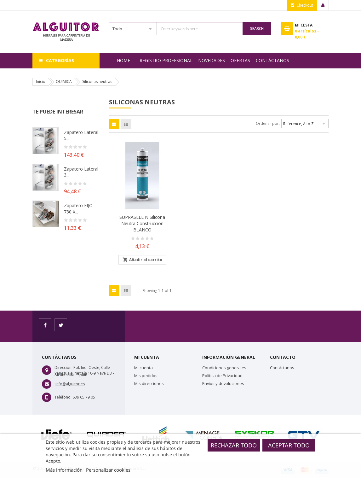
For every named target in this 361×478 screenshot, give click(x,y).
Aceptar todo (289, 445)
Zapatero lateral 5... (81, 135)
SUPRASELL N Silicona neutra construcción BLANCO (142, 223)
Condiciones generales (224, 367)
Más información (64, 470)
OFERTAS (240, 60)
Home (123, 60)
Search (257, 28)
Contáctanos (272, 60)
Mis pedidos (146, 375)
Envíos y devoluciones (223, 383)
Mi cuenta (143, 367)
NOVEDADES (211, 60)
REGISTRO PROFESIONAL (166, 60)
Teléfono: (63, 397)
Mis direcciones (149, 383)
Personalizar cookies (108, 470)
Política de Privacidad (222, 375)
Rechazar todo (234, 445)
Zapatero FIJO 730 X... (78, 208)
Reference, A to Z (305, 123)
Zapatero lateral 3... (81, 172)
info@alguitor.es (70, 384)
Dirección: (63, 367)
